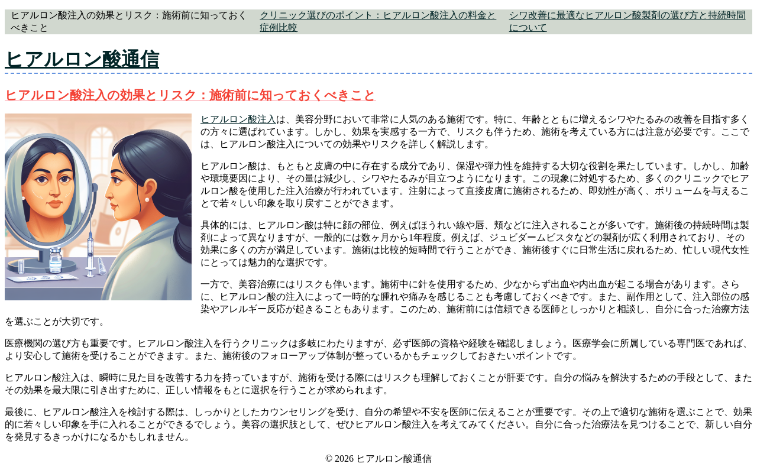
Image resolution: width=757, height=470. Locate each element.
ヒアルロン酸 (228, 119)
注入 (266, 119)
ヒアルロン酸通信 (82, 59)
